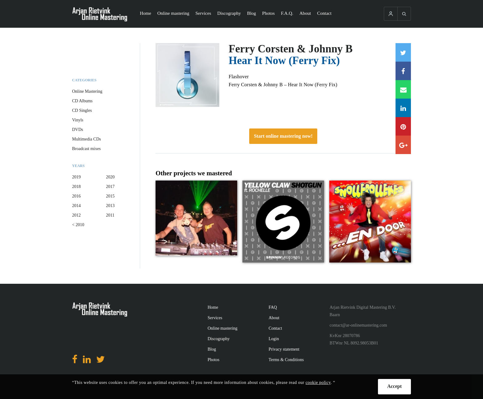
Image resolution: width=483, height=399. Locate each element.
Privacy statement (284, 349)
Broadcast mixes (86, 148)
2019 (76, 177)
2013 (110, 205)
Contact (324, 13)
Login (274, 338)
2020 (110, 177)
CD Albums (82, 101)
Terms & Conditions (286, 359)
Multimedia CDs (86, 139)
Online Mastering (87, 91)
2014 (76, 205)
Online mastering (173, 13)
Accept (394, 386)
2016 (76, 196)
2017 (110, 186)
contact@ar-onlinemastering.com (358, 325)
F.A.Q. (287, 13)
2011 (110, 215)
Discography (229, 13)
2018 (76, 186)
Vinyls (77, 120)
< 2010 (78, 224)
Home (145, 13)
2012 (76, 215)
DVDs (77, 129)
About (305, 13)
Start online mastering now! (283, 136)
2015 (110, 196)
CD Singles (82, 110)
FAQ (273, 307)
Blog (251, 13)
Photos (268, 13)
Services (203, 13)
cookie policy (318, 382)
